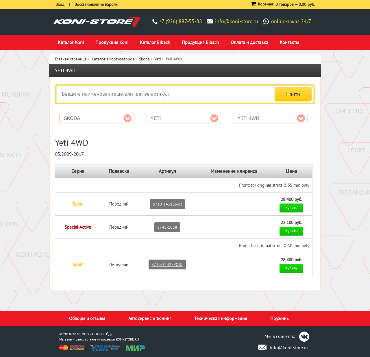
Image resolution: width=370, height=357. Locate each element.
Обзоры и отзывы (87, 318)
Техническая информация (220, 318)
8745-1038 (167, 227)
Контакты (289, 42)
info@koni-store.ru (236, 21)
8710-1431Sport (167, 204)
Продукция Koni (111, 42)
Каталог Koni (71, 42)
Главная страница (71, 59)
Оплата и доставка (249, 42)
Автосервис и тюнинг (149, 318)
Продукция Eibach (200, 42)
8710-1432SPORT (167, 264)
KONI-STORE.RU (127, 339)
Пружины (280, 318)
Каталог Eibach (155, 42)
